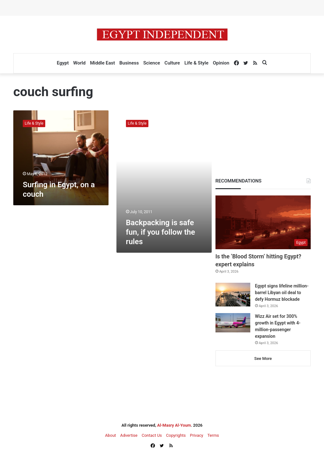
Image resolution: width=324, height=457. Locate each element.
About (110, 435)
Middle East (102, 63)
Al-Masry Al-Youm (174, 425)
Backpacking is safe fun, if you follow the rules (160, 232)
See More (263, 358)
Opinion (221, 63)
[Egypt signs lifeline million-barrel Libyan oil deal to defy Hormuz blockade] (232, 294)
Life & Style (196, 63)
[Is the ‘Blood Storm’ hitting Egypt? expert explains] (263, 222)
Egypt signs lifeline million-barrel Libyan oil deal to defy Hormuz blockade (281, 292)
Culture (172, 63)
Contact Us (152, 435)
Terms (213, 435)
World (79, 63)
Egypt (63, 63)
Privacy (196, 435)
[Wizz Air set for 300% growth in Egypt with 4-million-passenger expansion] (232, 322)
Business (129, 63)
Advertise (129, 435)
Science (151, 63)
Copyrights (176, 435)
